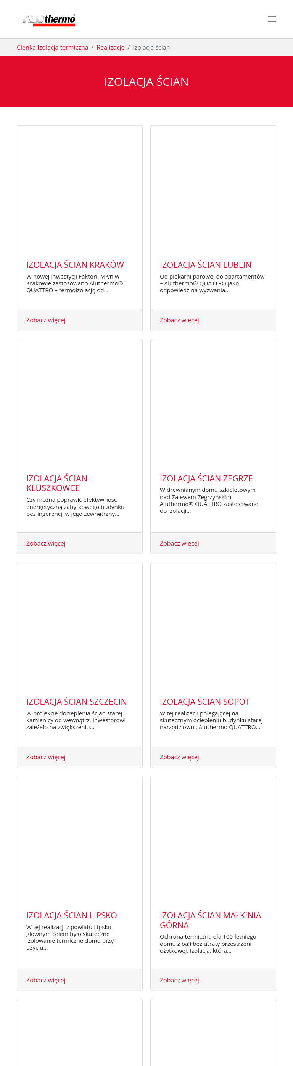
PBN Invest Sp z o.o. (79, 1043)
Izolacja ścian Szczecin (76, 353)
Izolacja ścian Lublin (205, 148)
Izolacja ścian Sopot (205, 353)
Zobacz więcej (46, 204)
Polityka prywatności (165, 1043)
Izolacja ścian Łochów (76, 656)
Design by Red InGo (232, 1043)
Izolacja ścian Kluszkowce (56, 251)
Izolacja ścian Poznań (74, 753)
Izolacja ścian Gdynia (73, 558)
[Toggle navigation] (272, 19)
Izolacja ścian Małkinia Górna (210, 456)
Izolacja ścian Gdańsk (208, 558)
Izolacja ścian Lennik (206, 753)
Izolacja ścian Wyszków (212, 656)
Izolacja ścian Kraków (75, 148)
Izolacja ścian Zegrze (206, 246)
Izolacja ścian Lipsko (71, 451)
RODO (199, 1043)
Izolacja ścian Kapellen (77, 857)
